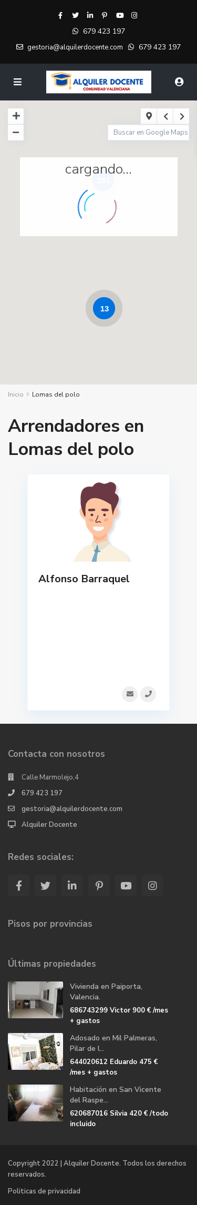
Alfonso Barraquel (84, 579)
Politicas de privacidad (44, 1191)
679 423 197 (104, 31)
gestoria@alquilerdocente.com (72, 809)
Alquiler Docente (49, 824)
